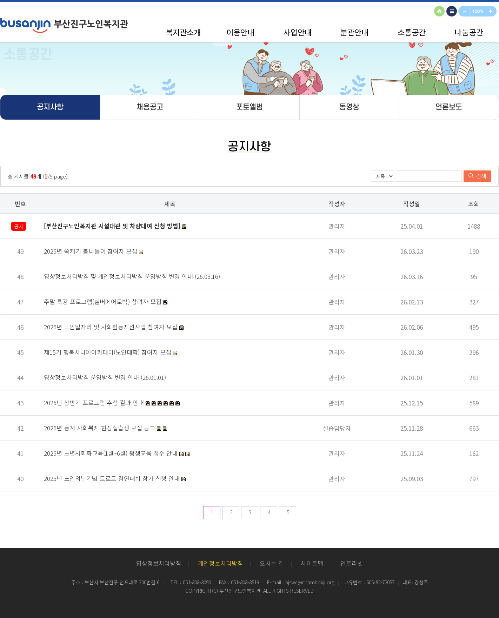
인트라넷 (351, 563)
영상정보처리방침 (158, 563)
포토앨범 (249, 107)
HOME (440, 12)
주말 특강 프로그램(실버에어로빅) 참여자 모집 (103, 301)
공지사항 (50, 107)
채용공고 (150, 107)
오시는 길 (272, 563)
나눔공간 (468, 32)
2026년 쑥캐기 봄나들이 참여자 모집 (91, 251)
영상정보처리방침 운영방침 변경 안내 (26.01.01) (105, 377)
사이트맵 (453, 12)
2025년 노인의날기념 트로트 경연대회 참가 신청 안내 (112, 478)
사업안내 (298, 32)
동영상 (349, 107)
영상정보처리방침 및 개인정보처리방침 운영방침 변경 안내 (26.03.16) (132, 276)
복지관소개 (183, 32)
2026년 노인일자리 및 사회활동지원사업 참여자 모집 (111, 326)
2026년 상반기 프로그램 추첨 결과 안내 (95, 402)
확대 (492, 12)
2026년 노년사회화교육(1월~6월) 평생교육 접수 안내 (111, 453)
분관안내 (354, 32)
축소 (464, 12)
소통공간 (412, 32)
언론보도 (448, 107)
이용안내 (240, 32)
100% (478, 12)
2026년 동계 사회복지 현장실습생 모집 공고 (100, 427)
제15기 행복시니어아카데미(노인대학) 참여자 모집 (108, 352)
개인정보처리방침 (220, 563)
